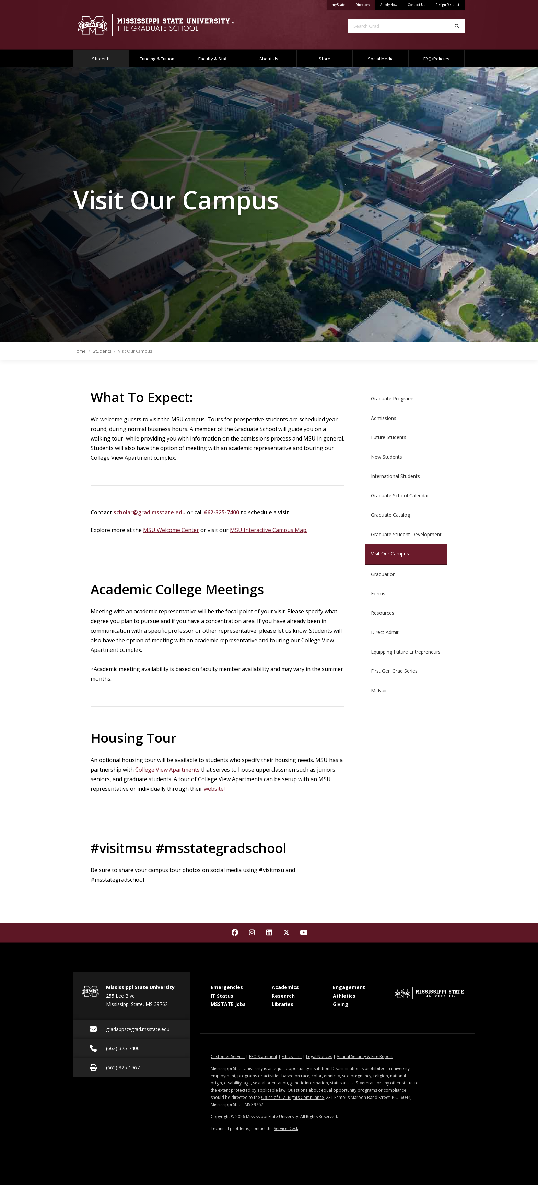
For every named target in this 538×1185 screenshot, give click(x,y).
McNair (379, 690)
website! (214, 789)
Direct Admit (385, 632)
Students (110, 56)
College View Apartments (167, 769)
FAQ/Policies (436, 59)
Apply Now (388, 4)
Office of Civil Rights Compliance (292, 1097)
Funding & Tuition (157, 59)
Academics (285, 987)
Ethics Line (292, 1056)
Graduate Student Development (406, 534)
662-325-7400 (221, 512)
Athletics (344, 996)
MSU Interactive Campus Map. (268, 530)
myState (341, 3)
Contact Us (416, 4)
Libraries (282, 1004)
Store (324, 59)
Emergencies (227, 987)
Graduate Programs (393, 398)
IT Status (222, 996)
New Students (386, 457)
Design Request (447, 4)
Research (283, 996)
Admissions (383, 418)
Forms (378, 593)
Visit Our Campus (390, 553)
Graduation (383, 574)
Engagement (349, 987)
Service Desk (286, 1128)
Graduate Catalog (390, 515)
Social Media (381, 59)
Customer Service (228, 1056)
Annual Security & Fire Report (365, 1056)
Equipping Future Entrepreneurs (406, 651)
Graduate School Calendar (400, 495)
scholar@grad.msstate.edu (150, 512)
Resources (382, 613)
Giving (340, 1004)
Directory (365, 3)
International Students (395, 476)
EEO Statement (263, 1056)
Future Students (388, 437)
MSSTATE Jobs (228, 1004)
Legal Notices (319, 1056)
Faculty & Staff (213, 59)
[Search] (457, 26)
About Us (268, 59)
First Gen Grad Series (394, 671)
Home (79, 351)
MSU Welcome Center (171, 530)
